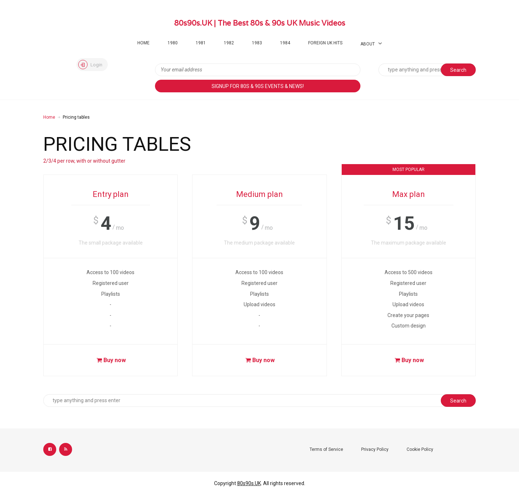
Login (90, 64)
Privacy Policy (375, 449)
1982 (229, 42)
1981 (201, 42)
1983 (257, 42)
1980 (173, 42)
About (367, 44)
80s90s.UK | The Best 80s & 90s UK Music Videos (259, 23)
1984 (285, 42)
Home (143, 42)
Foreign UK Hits (325, 42)
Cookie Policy (420, 449)
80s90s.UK (249, 483)
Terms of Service (326, 449)
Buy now (110, 360)
